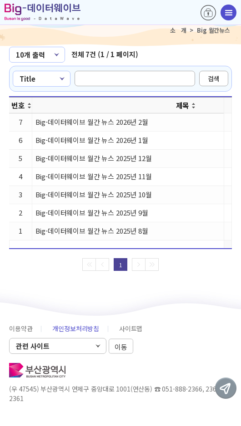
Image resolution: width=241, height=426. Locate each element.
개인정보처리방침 (75, 328)
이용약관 (20, 328)
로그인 (208, 12)
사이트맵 (130, 328)
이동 (121, 346)
